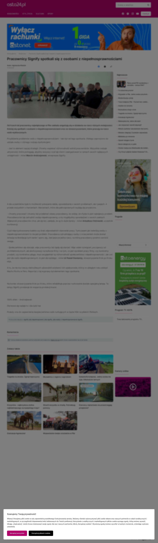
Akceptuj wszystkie (17, 533)
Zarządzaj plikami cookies (41, 533)
